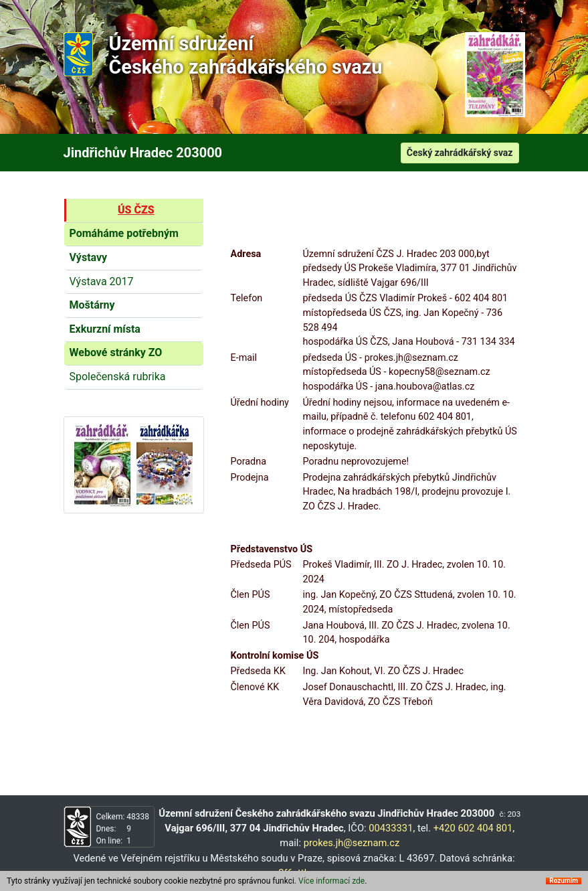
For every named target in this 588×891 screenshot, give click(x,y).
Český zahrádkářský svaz (460, 152)
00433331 (391, 828)
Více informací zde (331, 881)
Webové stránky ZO (116, 352)
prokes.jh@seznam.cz (352, 843)
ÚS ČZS (136, 210)
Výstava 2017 (102, 281)
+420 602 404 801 (473, 828)
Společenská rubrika (118, 376)
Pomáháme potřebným (124, 233)
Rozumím (563, 881)
